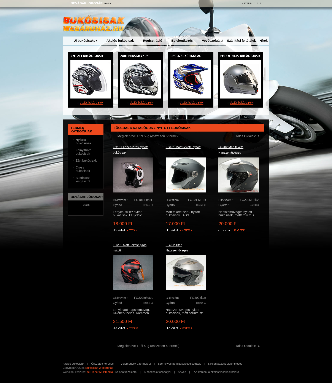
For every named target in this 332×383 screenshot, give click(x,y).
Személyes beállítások (172, 363)
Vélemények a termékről (136, 363)
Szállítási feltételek (241, 40)
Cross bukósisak (83, 169)
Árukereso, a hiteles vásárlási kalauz (217, 371)
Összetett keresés (102, 363)
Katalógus (143, 128)
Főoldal (121, 128)
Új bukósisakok (85, 40)
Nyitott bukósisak (174, 128)
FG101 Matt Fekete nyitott (183, 147)
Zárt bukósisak (86, 160)
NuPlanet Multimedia (100, 371)
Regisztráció (152, 40)
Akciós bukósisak (120, 40)
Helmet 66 (148, 205)
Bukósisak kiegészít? (83, 179)
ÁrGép (182, 371)
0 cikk (107, 3)
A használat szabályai (157, 371)
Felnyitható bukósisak (83, 151)
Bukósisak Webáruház (99, 367)
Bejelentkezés (182, 40)
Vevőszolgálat (212, 40)
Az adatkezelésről (126, 371)
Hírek (263, 40)
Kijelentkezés (216, 363)
